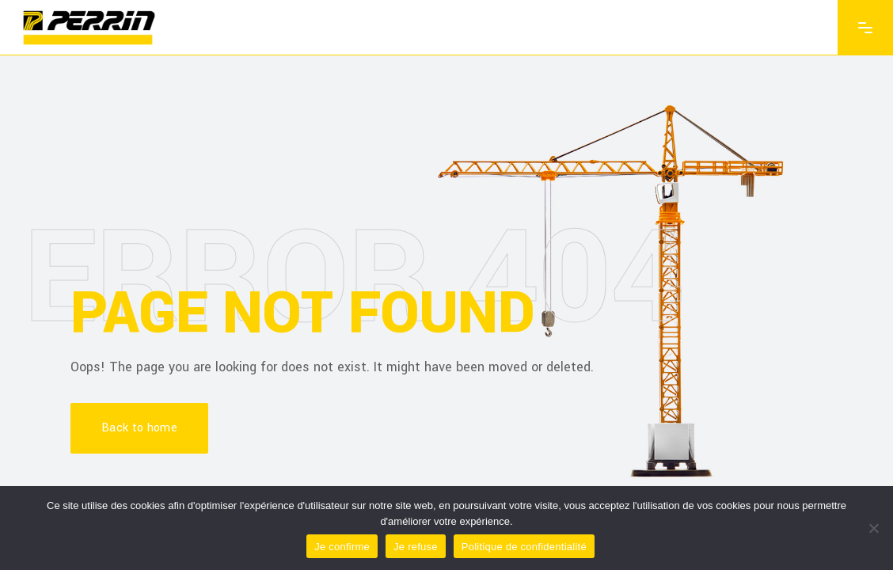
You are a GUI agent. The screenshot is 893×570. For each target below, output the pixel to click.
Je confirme (342, 547)
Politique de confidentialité (524, 547)
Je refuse (415, 547)
